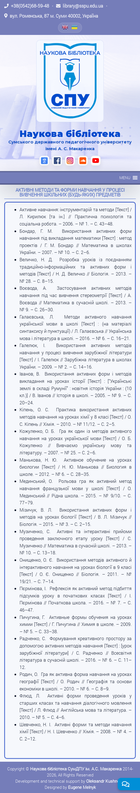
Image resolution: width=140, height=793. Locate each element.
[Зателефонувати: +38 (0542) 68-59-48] (26, 6)
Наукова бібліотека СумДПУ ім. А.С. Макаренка (76, 768)
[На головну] (70, 81)
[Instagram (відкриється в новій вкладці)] (70, 161)
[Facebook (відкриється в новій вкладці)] (57, 161)
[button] (124, 177)
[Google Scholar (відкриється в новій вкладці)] (44, 161)
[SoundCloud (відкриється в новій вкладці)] (83, 161)
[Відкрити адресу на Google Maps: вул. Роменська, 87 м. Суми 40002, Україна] (51, 16)
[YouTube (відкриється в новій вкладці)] (96, 161)
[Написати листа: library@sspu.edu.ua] (79, 6)
